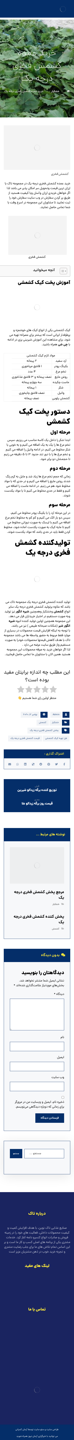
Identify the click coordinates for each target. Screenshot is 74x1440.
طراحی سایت (52, 1429)
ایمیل (60, 1057)
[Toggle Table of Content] (61, 271)
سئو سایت (39, 1429)
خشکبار (55, 722)
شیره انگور (23, 611)
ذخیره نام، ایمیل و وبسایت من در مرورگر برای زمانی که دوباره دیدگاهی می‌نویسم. (39, 1104)
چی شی (63, 344)
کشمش (59, 611)
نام (62, 1037)
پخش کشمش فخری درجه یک (44, 730)
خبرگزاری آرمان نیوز (37, 1436)
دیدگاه (59, 994)
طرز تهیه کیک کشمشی (56, 738)
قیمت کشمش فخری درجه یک (25, 738)
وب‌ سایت (58, 1077)
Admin (56, 715)
